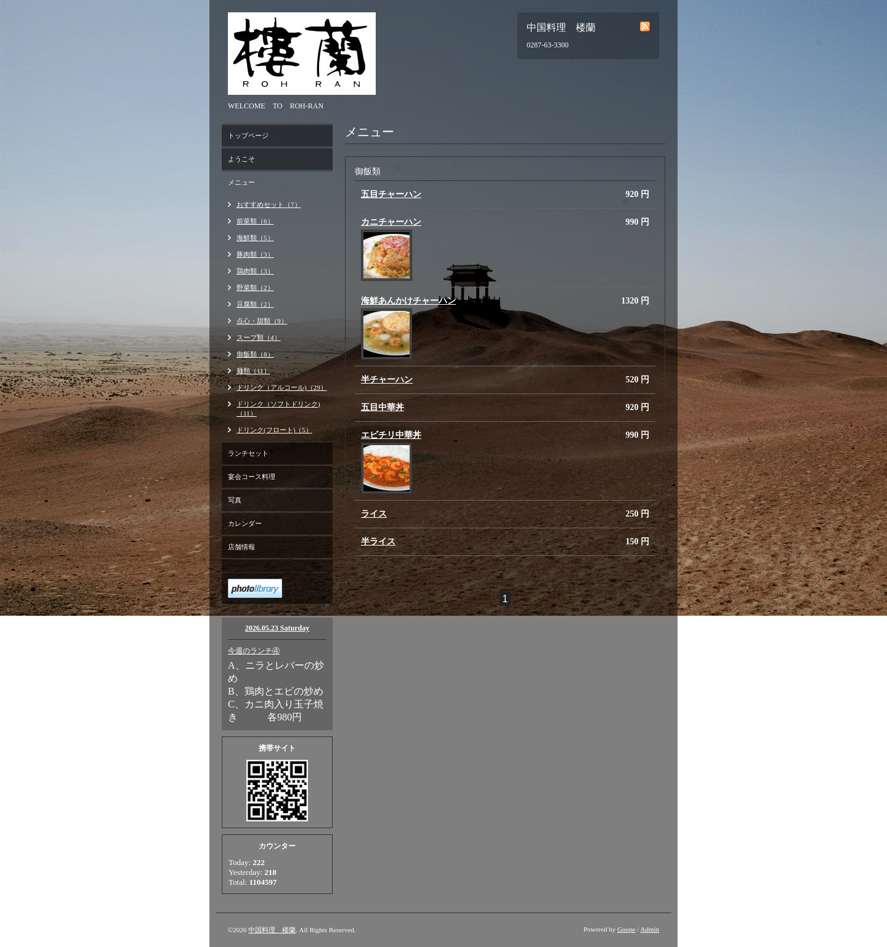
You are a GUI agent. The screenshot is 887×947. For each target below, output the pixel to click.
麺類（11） (253, 370)
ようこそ (241, 159)
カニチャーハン (391, 222)
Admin (649, 929)
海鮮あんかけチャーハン (408, 300)
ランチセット (248, 453)
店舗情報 (241, 546)
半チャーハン (387, 379)
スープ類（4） (259, 337)
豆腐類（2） (255, 304)
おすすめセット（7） (269, 204)
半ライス (378, 541)
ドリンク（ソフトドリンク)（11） (278, 408)
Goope (626, 929)
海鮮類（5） (255, 237)
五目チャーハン (391, 194)
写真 (234, 500)
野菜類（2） (255, 287)
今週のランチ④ (254, 651)
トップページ (248, 135)
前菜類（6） (255, 221)
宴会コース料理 (251, 476)
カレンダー (245, 523)
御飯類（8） (255, 354)
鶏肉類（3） (255, 271)
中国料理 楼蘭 (272, 929)
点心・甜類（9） (262, 320)
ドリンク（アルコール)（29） (282, 387)
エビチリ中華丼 (391, 435)
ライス (374, 513)
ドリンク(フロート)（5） (274, 429)
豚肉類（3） (255, 254)
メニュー (241, 182)
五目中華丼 (382, 407)
